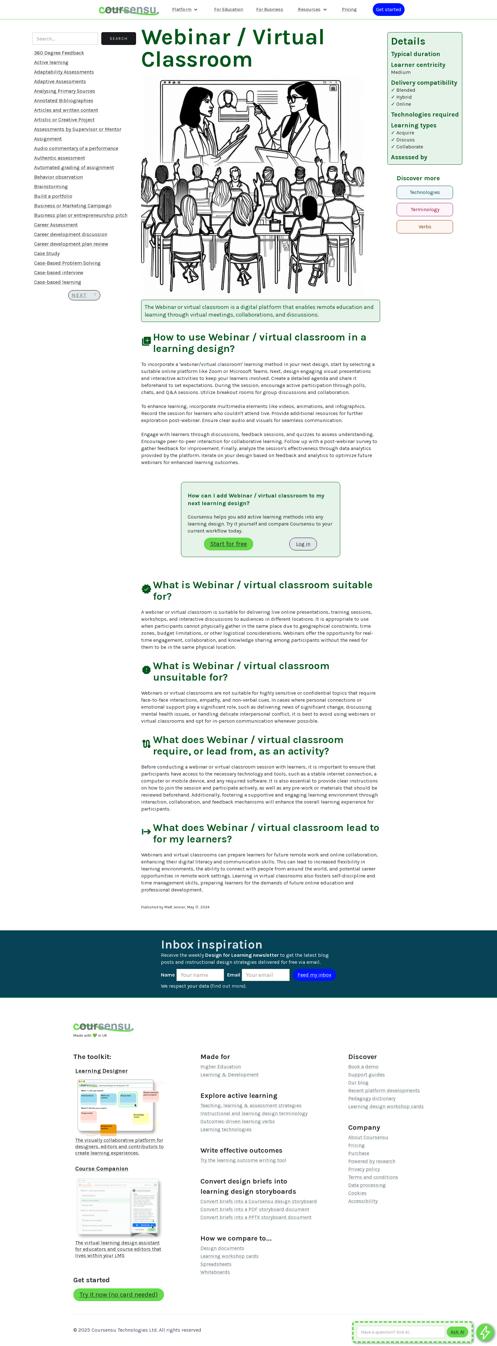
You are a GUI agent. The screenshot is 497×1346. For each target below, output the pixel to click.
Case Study (47, 253)
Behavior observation (58, 177)
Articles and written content (66, 110)
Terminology (425, 209)
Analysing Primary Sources (64, 91)
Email (233, 975)
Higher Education (220, 1066)
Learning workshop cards (229, 1256)
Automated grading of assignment (74, 167)
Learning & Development (229, 1074)
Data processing (367, 1185)
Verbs (425, 227)
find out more (228, 986)
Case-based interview (58, 272)
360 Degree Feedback (59, 53)
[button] (185, 9)
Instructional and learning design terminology (253, 1113)
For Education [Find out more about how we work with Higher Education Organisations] (228, 9)
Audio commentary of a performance (76, 148)
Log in (303, 544)
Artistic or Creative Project (64, 120)
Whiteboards (215, 1272)
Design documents (222, 1248)
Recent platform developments (384, 1090)
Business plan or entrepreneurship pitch (80, 215)
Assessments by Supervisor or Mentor (77, 129)
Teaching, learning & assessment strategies (251, 1105)
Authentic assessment (59, 158)
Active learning (51, 62)
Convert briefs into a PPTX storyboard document (256, 1217)
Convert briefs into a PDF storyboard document (254, 1209)
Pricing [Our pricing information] (349, 9)
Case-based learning (57, 282)
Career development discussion (70, 234)
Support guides (366, 1074)
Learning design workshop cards (386, 1106)
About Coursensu (368, 1137)
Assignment (48, 139)
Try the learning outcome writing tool (243, 1160)
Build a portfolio (53, 196)
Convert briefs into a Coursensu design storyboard (258, 1201)
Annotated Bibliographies (63, 100)
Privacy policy (364, 1169)
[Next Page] (84, 295)
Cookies (357, 1193)
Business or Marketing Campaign (73, 206)
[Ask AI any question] (401, 1332)
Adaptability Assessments (64, 72)
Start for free (228, 544)
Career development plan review (71, 244)
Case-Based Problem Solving (67, 263)
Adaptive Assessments (60, 81)
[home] (129, 9)
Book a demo (363, 1066)
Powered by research (371, 1161)
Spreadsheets (216, 1264)
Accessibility (363, 1201)
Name (168, 975)
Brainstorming (51, 186)
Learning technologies (226, 1129)
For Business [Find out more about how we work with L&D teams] (269, 9)
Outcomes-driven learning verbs (237, 1121)
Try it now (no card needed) (119, 1294)
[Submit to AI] (457, 1332)
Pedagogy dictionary (371, 1098)
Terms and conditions (373, 1177)
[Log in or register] (389, 9)
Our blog (358, 1082)
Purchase (358, 1153)
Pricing (356, 1145)
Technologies (425, 192)
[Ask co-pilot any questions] (485, 1332)
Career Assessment (56, 225)
